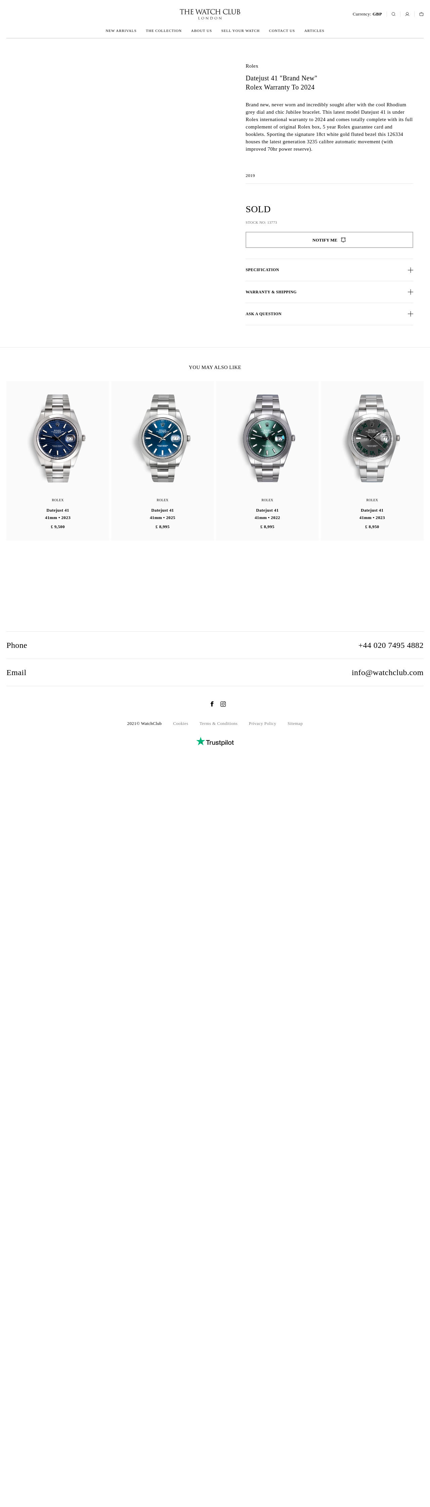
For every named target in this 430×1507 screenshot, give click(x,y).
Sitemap (295, 1462)
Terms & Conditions (219, 1462)
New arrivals (120, 31)
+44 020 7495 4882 (391, 1384)
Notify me (329, 240)
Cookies (180, 1462)
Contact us (282, 31)
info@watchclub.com (388, 1411)
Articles (314, 31)
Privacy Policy (262, 1462)
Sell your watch (240, 31)
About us (201, 31)
